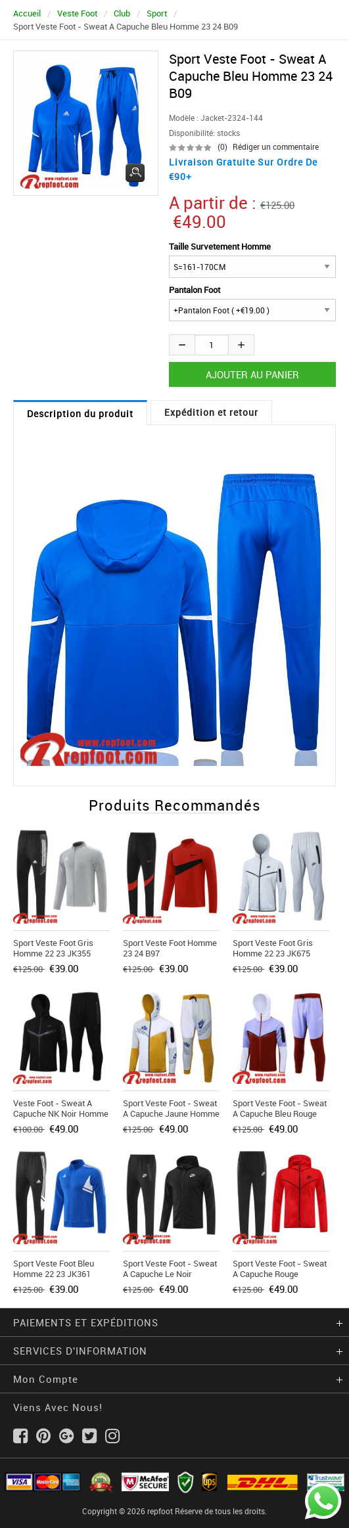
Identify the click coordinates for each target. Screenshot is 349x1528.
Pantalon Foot (194, 289)
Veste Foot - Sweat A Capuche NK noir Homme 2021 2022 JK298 (60, 1113)
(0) (222, 146)
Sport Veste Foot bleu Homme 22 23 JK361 (53, 1268)
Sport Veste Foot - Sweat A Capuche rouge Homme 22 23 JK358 (280, 1273)
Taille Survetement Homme (220, 246)
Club (122, 13)
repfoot (160, 1511)
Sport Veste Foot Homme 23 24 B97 (170, 948)
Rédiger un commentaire (276, 146)
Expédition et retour (211, 412)
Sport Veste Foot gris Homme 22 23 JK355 (53, 948)
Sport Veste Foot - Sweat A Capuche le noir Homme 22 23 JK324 (170, 1273)
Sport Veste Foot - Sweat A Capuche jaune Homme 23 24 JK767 (171, 1113)
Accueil (27, 13)
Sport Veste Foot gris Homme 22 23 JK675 (273, 948)
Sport (157, 13)
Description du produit (80, 413)
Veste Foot (77, 13)
